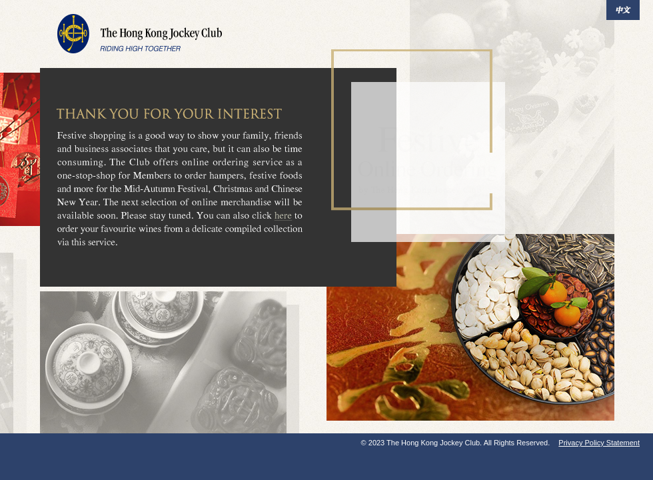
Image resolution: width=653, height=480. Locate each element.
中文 (623, 10)
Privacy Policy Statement (599, 443)
